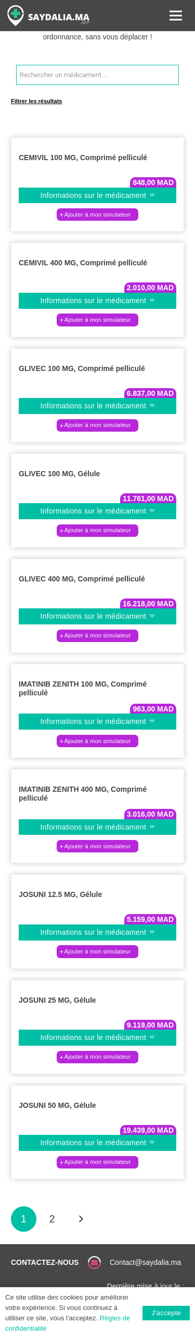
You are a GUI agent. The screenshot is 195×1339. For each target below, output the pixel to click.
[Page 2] (52, 1219)
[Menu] (176, 16)
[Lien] (48, 15)
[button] (97, 214)
